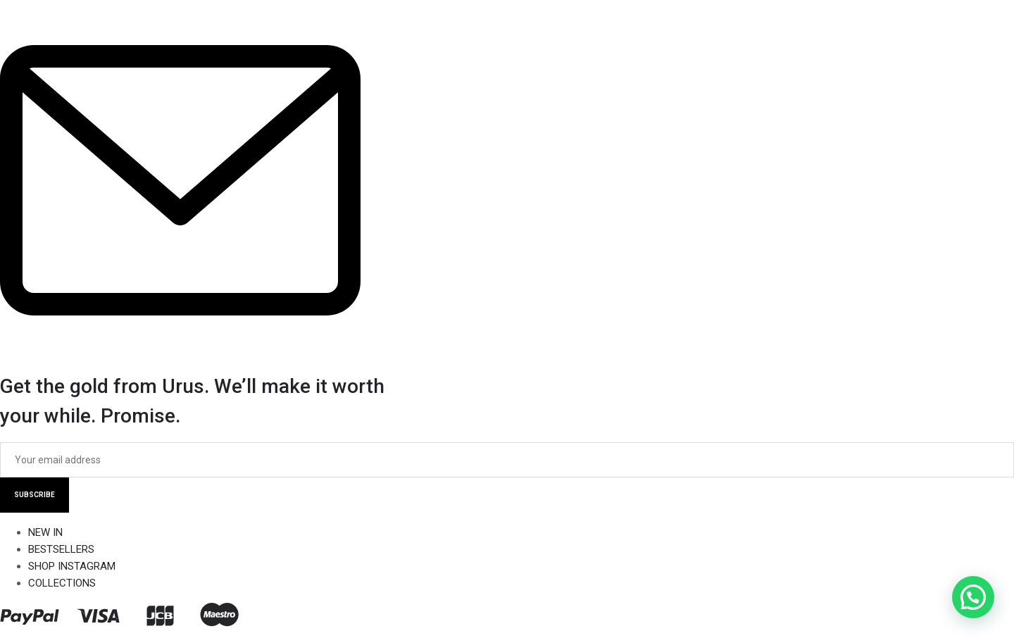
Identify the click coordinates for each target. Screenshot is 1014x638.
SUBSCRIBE (34, 495)
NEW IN (45, 532)
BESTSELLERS (61, 549)
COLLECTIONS (62, 583)
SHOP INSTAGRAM (71, 566)
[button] (973, 597)
